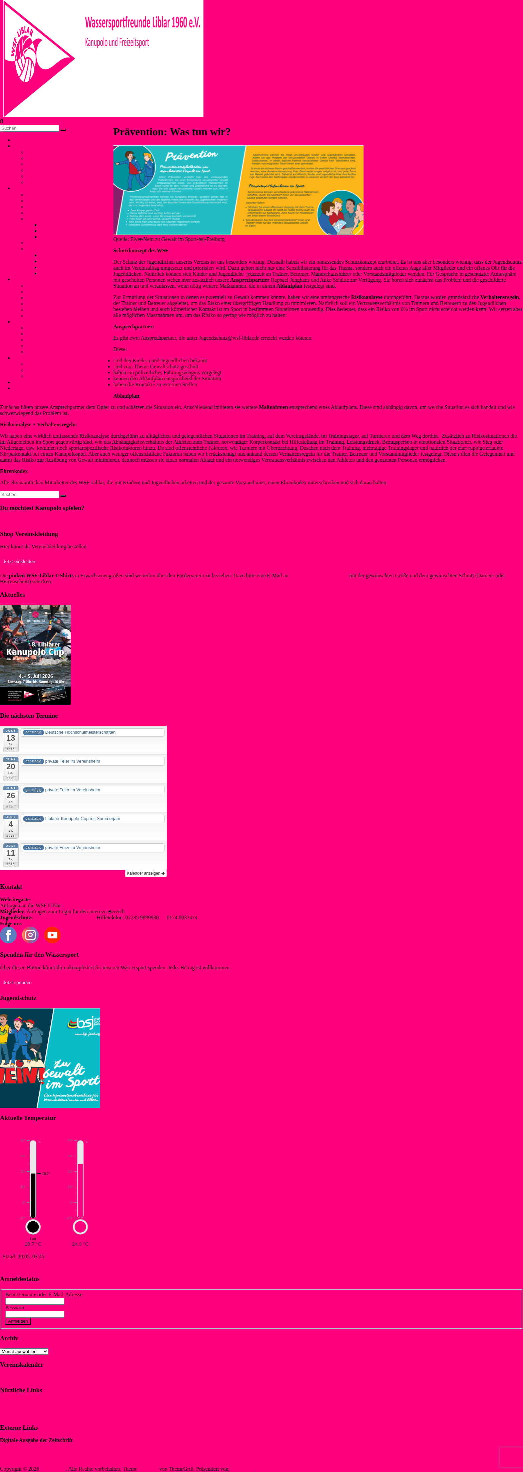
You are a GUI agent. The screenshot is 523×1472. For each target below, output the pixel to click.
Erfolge (35, 218)
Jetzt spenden (17, 982)
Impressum (12, 1403)
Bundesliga (52, 237)
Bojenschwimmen (46, 285)
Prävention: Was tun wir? (54, 340)
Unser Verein (30, 146)
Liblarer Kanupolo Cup (51, 249)
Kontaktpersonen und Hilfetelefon (63, 328)
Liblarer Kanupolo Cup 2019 (71, 255)
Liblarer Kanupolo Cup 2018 (71, 261)
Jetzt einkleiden (19, 561)
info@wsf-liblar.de (82, 905)
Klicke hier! (13, 521)
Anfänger (37, 243)
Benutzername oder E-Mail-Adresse (43, 1294)
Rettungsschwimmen (49, 303)
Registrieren (71, 1321)
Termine (35, 176)
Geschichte (38, 158)
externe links (40, 352)
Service (24, 358)
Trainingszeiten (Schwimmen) (59, 315)
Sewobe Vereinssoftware (26, 1457)
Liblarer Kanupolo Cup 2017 (71, 267)
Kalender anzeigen (146, 873)
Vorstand (36, 152)
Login (19, 388)
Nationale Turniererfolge (66, 225)
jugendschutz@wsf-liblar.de (65, 917)
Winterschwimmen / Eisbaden (59, 297)
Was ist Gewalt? (44, 334)
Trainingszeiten (43, 212)
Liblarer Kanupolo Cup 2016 (71, 273)
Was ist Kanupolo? (47, 194)
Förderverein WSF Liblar (54, 370)
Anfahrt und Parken (48, 376)
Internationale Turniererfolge (71, 231)
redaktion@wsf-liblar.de (152, 911)
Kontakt (24, 382)
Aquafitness (39, 309)
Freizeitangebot (43, 164)
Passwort (15, 1307)
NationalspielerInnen (49, 206)
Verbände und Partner (50, 182)
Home (19, 140)
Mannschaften (42, 200)
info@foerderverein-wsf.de (319, 575)
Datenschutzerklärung (23, 1414)
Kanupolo (26, 188)
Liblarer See (40, 170)
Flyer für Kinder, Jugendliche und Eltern (70, 346)
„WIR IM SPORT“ (20, 1446)
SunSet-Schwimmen (48, 291)
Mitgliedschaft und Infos (53, 364)
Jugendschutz (27, 321)
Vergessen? (44, 1321)
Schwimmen (26, 279)
